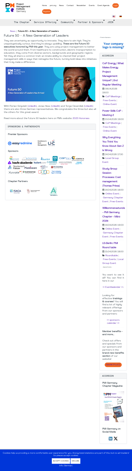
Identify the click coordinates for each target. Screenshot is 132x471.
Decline (75, 461)
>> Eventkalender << (113, 287)
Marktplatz (113, 365)
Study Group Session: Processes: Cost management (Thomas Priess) (111, 177)
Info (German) (66, 466)
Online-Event (110, 104)
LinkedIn (32, 106)
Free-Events (109, 101)
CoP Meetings (113, 97)
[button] (50, 127)
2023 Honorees (81, 118)
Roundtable (111, 256)
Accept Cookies (61, 461)
